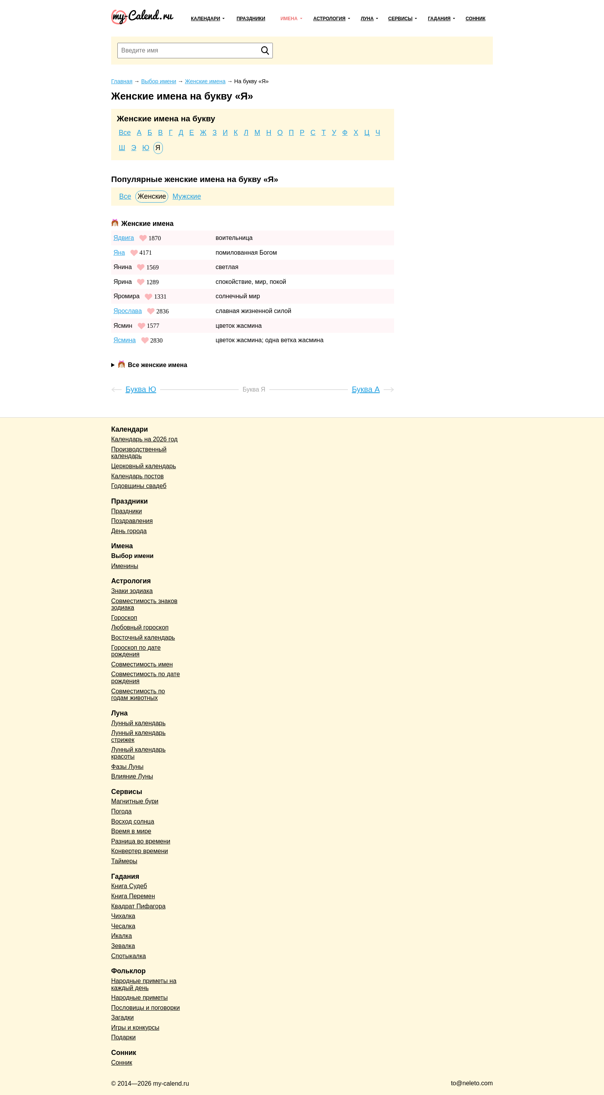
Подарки (123, 1037)
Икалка (121, 935)
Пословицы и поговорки (145, 1007)
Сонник (475, 18)
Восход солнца (132, 821)
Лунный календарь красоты (138, 753)
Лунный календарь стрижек (138, 736)
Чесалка (123, 926)
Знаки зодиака (132, 591)
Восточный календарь (143, 637)
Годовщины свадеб (138, 486)
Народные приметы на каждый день (143, 984)
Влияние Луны (132, 776)
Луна (367, 18)
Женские (152, 196)
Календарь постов (137, 476)
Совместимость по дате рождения (145, 677)
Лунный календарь (138, 723)
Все (125, 132)
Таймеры (124, 861)
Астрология (329, 18)
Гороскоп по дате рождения (136, 651)
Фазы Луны (127, 766)
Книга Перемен (133, 896)
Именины (124, 566)
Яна (119, 252)
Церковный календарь (143, 466)
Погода (121, 811)
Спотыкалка (128, 956)
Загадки (122, 1017)
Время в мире (131, 831)
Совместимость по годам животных (138, 694)
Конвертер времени (139, 851)
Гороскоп (124, 617)
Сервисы (400, 18)
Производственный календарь (138, 453)
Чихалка (123, 916)
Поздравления (132, 521)
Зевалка (123, 946)
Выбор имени (132, 556)
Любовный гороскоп (140, 627)
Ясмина (124, 340)
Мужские (187, 196)
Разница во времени (140, 841)
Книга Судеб (129, 886)
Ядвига (123, 237)
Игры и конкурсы (135, 1027)
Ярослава (127, 311)
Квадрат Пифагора (138, 906)
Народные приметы (139, 997)
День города (129, 531)
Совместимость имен (142, 664)
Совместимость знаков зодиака (144, 604)
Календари (205, 18)
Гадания (439, 18)
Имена (289, 18)
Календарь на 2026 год (144, 439)
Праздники (251, 18)
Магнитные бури (135, 801)
